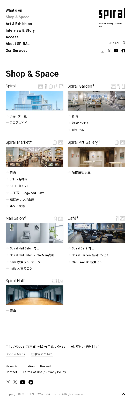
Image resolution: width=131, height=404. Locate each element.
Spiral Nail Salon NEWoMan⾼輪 (30, 255)
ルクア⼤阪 (15, 206)
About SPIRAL (18, 44)
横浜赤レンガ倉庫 (20, 200)
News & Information (20, 366)
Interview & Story (20, 30)
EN (117, 42)
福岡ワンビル (79, 123)
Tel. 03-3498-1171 (84, 346)
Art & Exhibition (19, 24)
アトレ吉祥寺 (17, 179)
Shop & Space (18, 17)
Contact (11, 372)
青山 (73, 116)
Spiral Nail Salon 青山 (23, 248)
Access (12, 37)
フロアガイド (16, 122)
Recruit (45, 366)
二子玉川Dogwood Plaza (25, 193)
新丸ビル (76, 130)
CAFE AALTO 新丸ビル (85, 262)
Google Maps (15, 354)
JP (110, 42)
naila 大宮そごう (19, 268)
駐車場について (42, 354)
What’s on (14, 10)
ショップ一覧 (16, 116)
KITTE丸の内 (17, 186)
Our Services (17, 50)
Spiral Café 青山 (81, 248)
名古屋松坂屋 (79, 172)
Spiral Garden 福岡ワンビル (89, 255)
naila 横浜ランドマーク (23, 262)
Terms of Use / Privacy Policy (44, 372)
